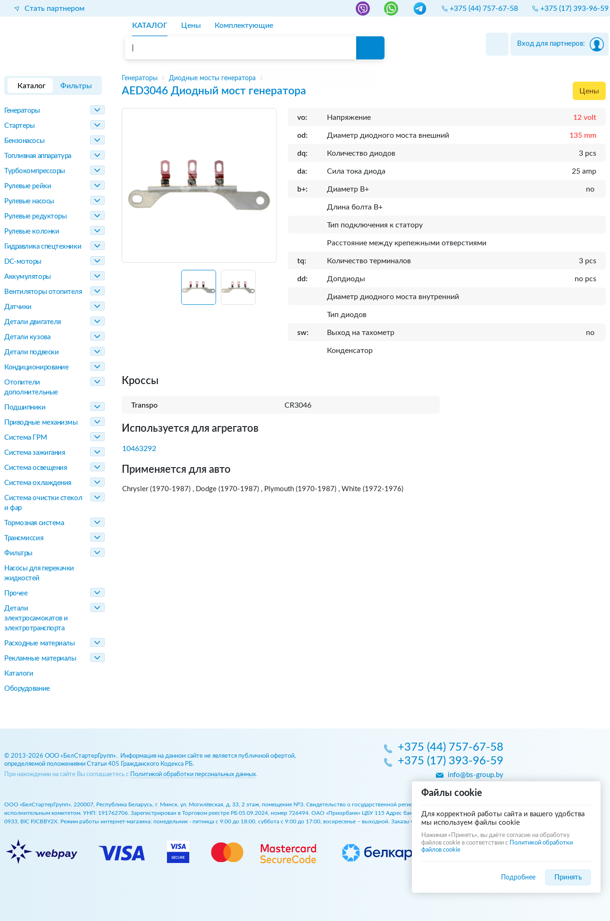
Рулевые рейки (27, 186)
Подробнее (518, 877)
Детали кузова (27, 337)
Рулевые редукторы (35, 216)
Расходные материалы (39, 643)
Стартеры (19, 125)
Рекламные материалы (40, 658)
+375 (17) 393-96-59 (450, 761)
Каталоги (18, 673)
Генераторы (22, 110)
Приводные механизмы (40, 422)
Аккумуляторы (27, 276)
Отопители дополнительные (31, 387)
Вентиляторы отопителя (43, 291)
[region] (364, 78)
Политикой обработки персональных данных (193, 774)
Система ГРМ (25, 437)
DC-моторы (23, 261)
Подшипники (25, 407)
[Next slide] (265, 291)
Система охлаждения (37, 482)
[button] (198, 287)
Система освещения (35, 467)
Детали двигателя (32, 322)
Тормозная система (34, 523)
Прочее (15, 593)
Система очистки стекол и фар (43, 502)
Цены (589, 91)
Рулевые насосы (29, 201)
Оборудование (27, 688)
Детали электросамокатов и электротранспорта (36, 618)
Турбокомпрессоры (34, 171)
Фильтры (18, 553)
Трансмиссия (23, 538)
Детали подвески (31, 352)
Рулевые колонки (31, 231)
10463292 (139, 448)
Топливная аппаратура (37, 155)
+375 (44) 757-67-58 (450, 748)
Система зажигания (34, 452)
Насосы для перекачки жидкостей (39, 573)
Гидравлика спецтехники (42, 246)
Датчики (18, 306)
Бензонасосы (24, 140)
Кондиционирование (36, 367)
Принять (568, 877)
